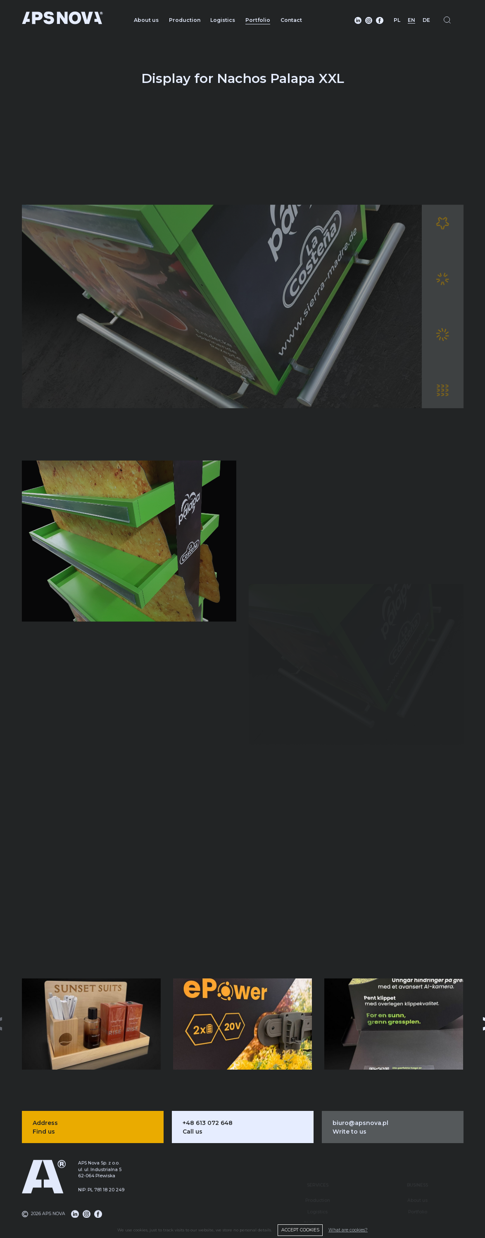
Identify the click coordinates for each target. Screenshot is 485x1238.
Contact (291, 20)
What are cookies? (348, 1230)
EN (411, 20)
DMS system (317, 1207)
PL (397, 20)
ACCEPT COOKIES (300, 1230)
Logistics (222, 20)
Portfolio (257, 20)
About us (146, 20)
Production (184, 20)
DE (426, 20)
